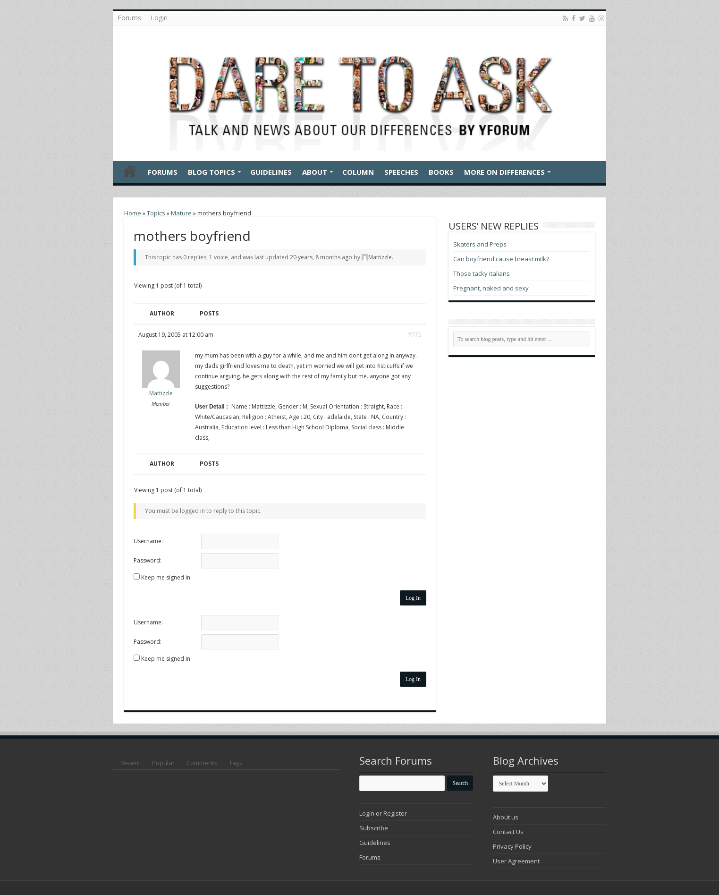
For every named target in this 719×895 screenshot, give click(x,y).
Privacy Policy (512, 846)
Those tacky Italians (481, 273)
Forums (129, 17)
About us (505, 817)
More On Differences (504, 172)
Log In (413, 598)
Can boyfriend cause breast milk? (501, 259)
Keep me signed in (165, 577)
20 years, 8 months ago (321, 257)
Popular (163, 763)
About (314, 172)
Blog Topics (211, 172)
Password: (147, 560)
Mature (181, 213)
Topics (156, 213)
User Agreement (516, 861)
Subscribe (373, 828)
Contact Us (508, 831)
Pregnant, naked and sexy (491, 288)
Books (441, 172)
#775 (415, 335)
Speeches (401, 172)
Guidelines (271, 172)
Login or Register (383, 813)
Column (358, 172)
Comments (201, 763)
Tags (236, 763)
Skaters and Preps (480, 244)
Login (159, 17)
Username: (148, 541)
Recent (130, 763)
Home (130, 171)
